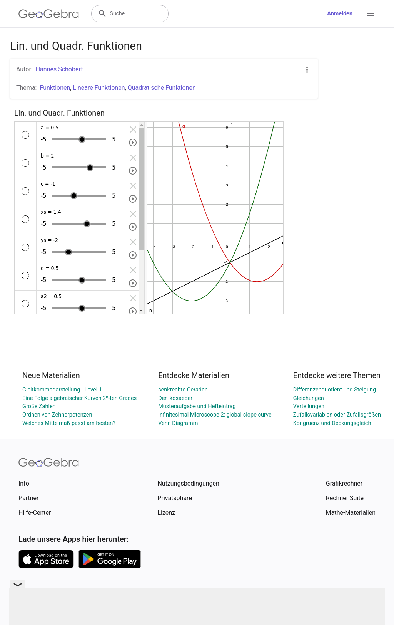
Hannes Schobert (59, 69)
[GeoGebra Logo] (48, 13)
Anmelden (339, 13)
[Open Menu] (371, 13)
